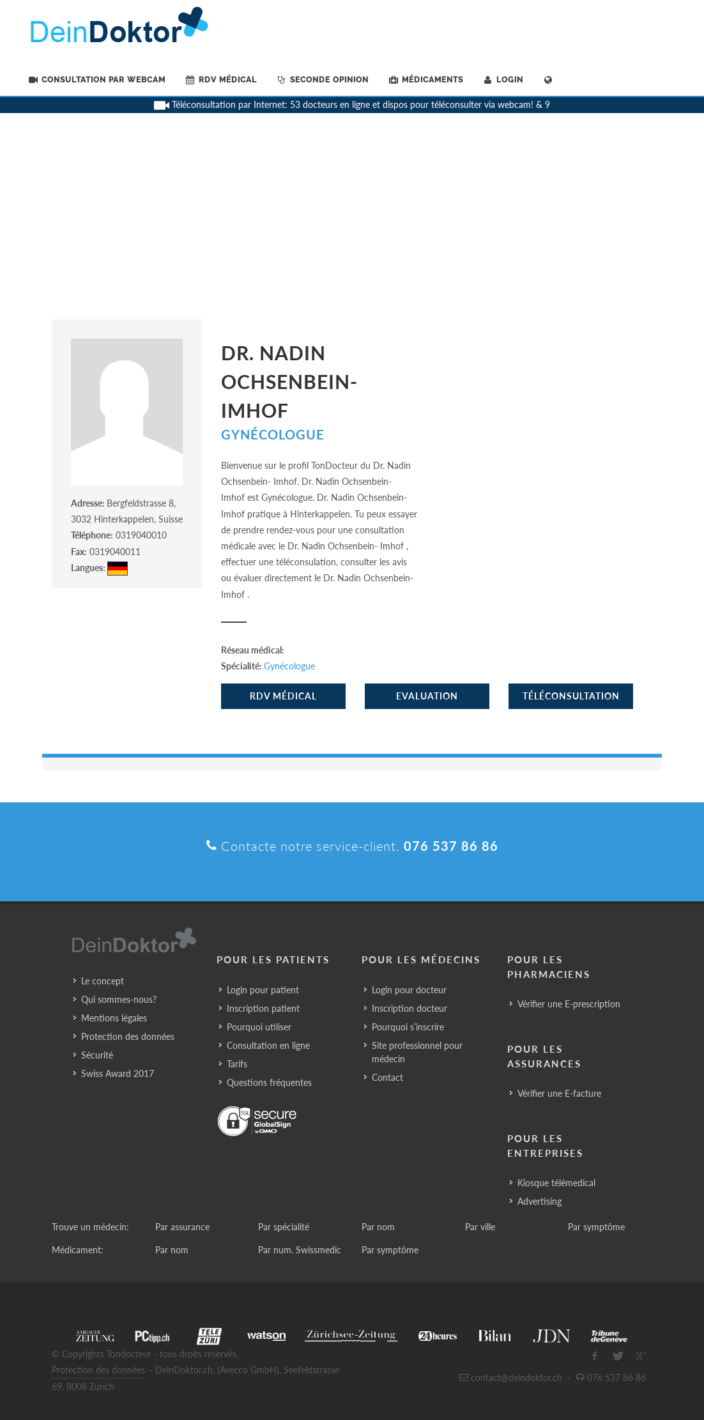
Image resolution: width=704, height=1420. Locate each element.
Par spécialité (283, 1226)
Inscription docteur (409, 1008)
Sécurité (97, 1055)
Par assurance (182, 1226)
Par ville (480, 1226)
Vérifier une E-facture (559, 1093)
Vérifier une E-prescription (568, 1003)
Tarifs (237, 1063)
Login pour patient (263, 989)
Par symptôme (596, 1226)
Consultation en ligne (268, 1045)
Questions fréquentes (269, 1082)
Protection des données (127, 1036)
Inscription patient (263, 1008)
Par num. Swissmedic (299, 1249)
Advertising (539, 1201)
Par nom (378, 1226)
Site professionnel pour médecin (417, 1052)
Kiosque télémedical (556, 1182)
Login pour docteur (409, 989)
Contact (387, 1077)
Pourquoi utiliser (259, 1026)
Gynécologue (273, 434)
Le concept (102, 980)
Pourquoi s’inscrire (408, 1026)
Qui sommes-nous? (119, 999)
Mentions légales (114, 1017)
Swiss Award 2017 (117, 1073)
